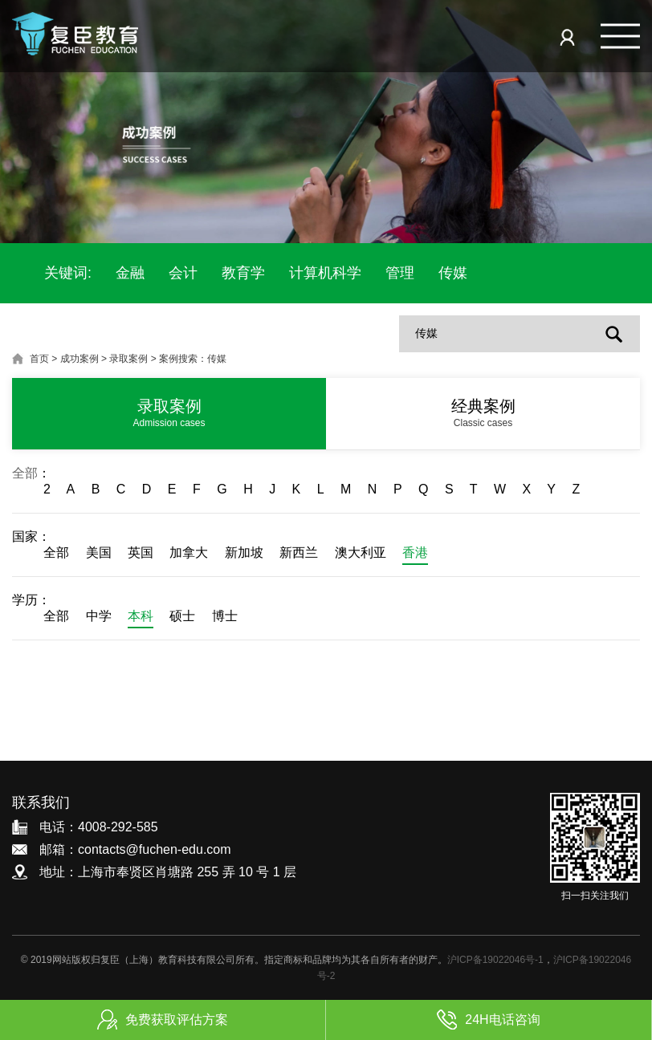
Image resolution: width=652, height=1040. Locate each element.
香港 (415, 552)
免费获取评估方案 (162, 1020)
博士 (225, 616)
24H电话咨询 (488, 1020)
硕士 (182, 616)
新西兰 (298, 552)
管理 (399, 273)
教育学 (243, 273)
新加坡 (244, 552)
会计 (183, 273)
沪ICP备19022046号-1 (495, 959)
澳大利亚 (360, 552)
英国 (140, 552)
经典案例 (483, 413)
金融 (130, 273)
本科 (140, 616)
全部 (25, 473)
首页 (39, 358)
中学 (99, 616)
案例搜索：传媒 (192, 358)
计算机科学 (325, 273)
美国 (99, 552)
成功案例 (79, 358)
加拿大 (188, 552)
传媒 (452, 273)
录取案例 (128, 358)
